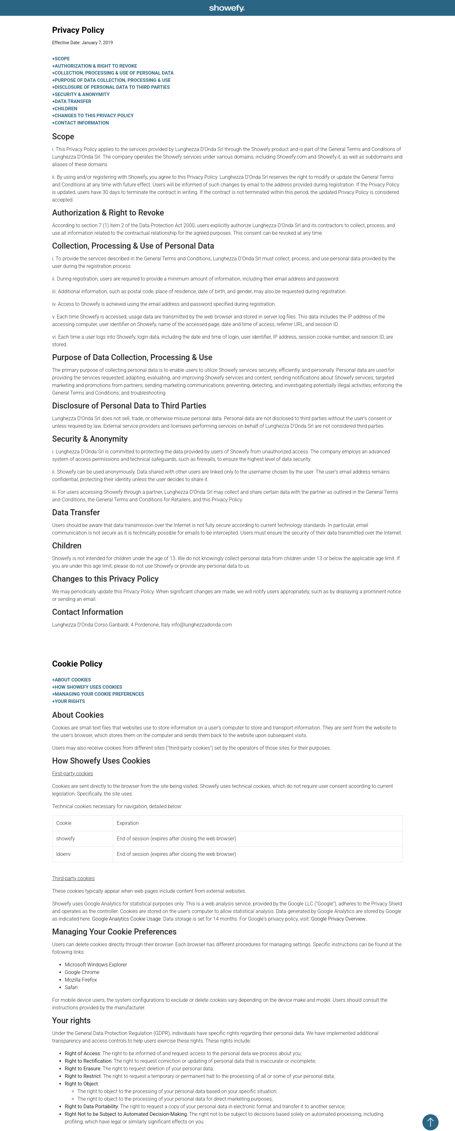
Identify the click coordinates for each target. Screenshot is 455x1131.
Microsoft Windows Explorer (96, 965)
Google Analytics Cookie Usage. (127, 919)
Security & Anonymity (81, 94)
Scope (61, 59)
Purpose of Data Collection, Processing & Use (111, 80)
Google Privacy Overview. (339, 919)
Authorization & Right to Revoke (94, 66)
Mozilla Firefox (81, 980)
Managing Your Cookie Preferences (98, 694)
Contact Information (80, 123)
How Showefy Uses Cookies (87, 687)
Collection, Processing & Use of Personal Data (112, 73)
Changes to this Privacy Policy (93, 115)
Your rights (68, 701)
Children (64, 109)
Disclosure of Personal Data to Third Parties (111, 87)
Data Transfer (71, 101)
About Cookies (71, 680)
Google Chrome (82, 972)
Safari (71, 987)
